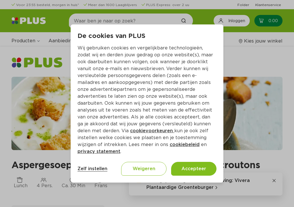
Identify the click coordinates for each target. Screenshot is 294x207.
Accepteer (193, 168)
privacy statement (99, 151)
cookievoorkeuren (152, 130)
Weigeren (144, 168)
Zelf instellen (92, 168)
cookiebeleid (185, 144)
